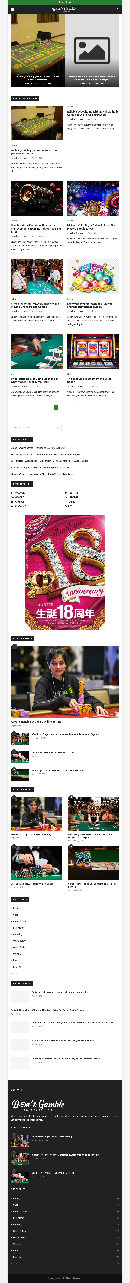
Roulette (17, 967)
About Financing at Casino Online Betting (36, 721)
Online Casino (19, 947)
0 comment (46, 83)
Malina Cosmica (20, 158)
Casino (14, 146)
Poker (13, 299)
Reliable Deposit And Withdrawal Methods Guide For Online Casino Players (92, 78)
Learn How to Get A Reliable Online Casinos (53, 752)
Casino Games (20, 921)
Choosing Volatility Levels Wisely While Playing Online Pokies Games (35, 305)
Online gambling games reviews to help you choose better (38, 78)
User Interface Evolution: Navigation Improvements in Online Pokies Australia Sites (36, 228)
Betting (16, 908)
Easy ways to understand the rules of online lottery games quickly (89, 305)
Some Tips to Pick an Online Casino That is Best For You (59, 770)
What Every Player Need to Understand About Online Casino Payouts (65, 734)
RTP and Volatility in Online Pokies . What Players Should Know (92, 227)
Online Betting (19, 941)
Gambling (17, 934)
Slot (12, 374)
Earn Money (18, 928)
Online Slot (18, 954)
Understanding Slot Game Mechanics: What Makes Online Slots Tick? (34, 380)
